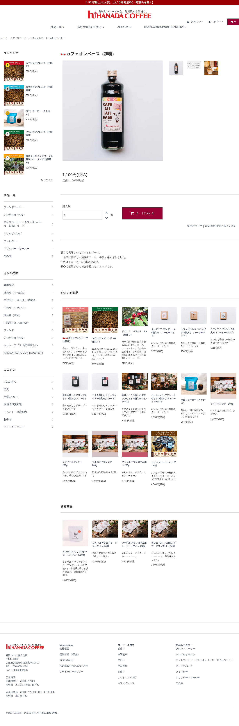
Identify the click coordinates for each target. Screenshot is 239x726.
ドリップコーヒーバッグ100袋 (163, 464)
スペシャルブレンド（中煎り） (39, 64)
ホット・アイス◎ (127, 677)
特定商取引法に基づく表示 (74, 666)
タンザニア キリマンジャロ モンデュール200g (75, 553)
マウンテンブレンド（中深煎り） (39, 133)
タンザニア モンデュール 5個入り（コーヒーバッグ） (163, 332)
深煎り (121, 671)
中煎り (121, 660)
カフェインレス (126, 683)
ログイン (218, 21)
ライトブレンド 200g (222, 404)
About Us (124, 26)
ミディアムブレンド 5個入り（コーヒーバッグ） (223, 331)
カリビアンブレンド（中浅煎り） (39, 88)
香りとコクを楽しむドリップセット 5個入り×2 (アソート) (134, 398)
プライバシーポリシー (71, 671)
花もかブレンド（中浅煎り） (75, 340)
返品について (195, 226)
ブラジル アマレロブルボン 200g (134, 464)
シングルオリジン (185, 654)
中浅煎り (122, 654)
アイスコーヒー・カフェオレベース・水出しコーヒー (39, 38)
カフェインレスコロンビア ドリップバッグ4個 (163, 544)
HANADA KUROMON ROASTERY (166, 26)
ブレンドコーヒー (185, 648)
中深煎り (122, 666)
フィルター (182, 671)
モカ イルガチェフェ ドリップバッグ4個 (104, 544)
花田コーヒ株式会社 (25, 713)
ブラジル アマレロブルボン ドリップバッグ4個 (134, 544)
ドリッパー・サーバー (188, 677)
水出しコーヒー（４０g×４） (38, 113)
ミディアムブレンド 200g (74, 464)
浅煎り (121, 648)
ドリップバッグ (184, 666)
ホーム (4, 38)
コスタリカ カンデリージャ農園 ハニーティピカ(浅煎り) (39, 159)
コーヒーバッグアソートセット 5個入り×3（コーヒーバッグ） (163, 398)
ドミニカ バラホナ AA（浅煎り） (134, 333)
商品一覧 (58, 26)
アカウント (197, 21)
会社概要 (64, 648)
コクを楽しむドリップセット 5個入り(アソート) (104, 397)
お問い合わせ (67, 660)
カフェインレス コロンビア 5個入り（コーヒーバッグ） (193, 332)
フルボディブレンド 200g (103, 464)
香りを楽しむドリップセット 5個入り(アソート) (75, 397)
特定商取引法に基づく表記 (220, 226)
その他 (179, 683)
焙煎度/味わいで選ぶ (91, 26)
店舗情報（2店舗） (70, 654)
